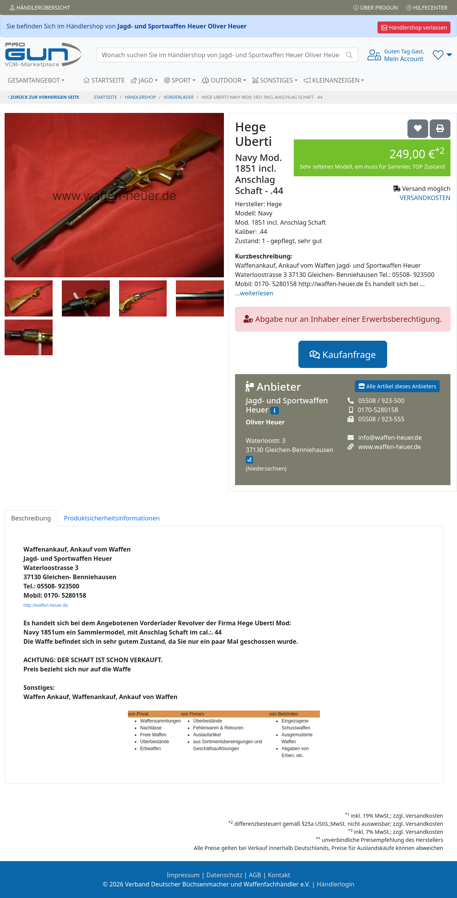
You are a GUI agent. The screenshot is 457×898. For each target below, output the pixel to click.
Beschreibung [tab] (31, 518)
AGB (255, 875)
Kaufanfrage (343, 354)
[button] (442, 55)
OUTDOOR (222, 80)
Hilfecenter (426, 7)
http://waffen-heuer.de (45, 605)
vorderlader (179, 97)
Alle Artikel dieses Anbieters (397, 386)
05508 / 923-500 (381, 400)
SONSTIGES (272, 80)
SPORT (177, 80)
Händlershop (140, 97)
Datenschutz (224, 875)
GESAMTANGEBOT (34, 80)
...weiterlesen (254, 293)
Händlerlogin (335, 884)
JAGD (142, 80)
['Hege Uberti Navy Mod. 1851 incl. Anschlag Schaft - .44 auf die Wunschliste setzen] (417, 128)
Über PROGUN (375, 7)
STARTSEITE (104, 80)
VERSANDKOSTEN (425, 198)
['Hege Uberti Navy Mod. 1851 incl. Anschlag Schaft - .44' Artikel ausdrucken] (440, 128)
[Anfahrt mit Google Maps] (249, 460)
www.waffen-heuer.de (389, 446)
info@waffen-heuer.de (390, 437)
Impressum (183, 875)
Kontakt (279, 875)
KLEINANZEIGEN (332, 80)
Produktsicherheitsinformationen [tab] (112, 518)
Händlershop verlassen (414, 27)
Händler (40, 7)
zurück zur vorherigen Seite (43, 97)
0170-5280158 (378, 410)
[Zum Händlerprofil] (274, 410)
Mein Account (404, 55)
